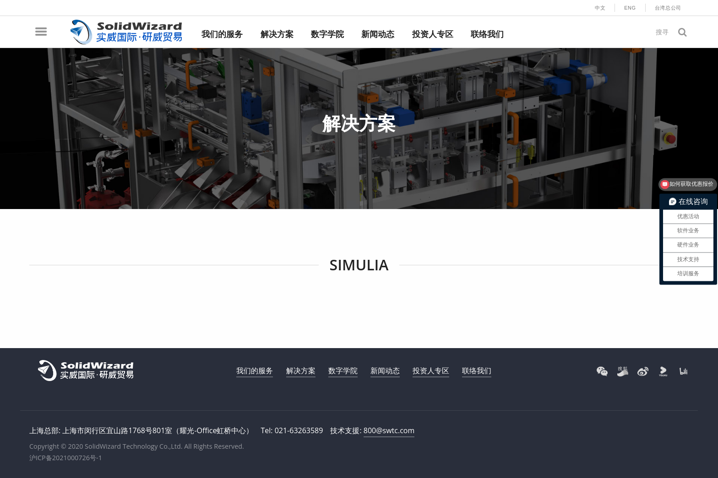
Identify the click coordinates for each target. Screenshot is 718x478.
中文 (600, 8)
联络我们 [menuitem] (487, 34)
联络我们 (476, 370)
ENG (630, 8)
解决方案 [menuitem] (277, 34)
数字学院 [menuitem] (327, 34)
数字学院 (343, 370)
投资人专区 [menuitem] (432, 34)
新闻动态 (385, 370)
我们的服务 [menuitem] (222, 34)
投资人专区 (431, 370)
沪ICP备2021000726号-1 (65, 457)
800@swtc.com (389, 430)
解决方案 (300, 370)
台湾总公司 (668, 8)
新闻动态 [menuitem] (377, 34)
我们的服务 (254, 370)
